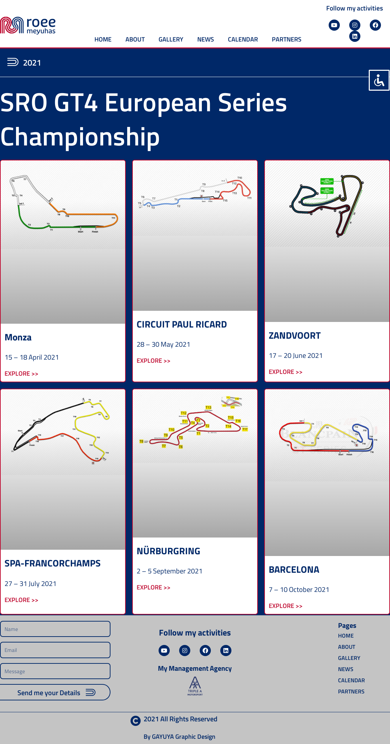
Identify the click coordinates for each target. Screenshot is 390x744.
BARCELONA (294, 569)
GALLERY (171, 39)
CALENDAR (243, 39)
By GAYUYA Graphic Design (179, 736)
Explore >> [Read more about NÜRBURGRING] (153, 587)
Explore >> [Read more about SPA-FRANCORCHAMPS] (21, 599)
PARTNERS (286, 39)
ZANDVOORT (295, 335)
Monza (18, 337)
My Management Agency (195, 668)
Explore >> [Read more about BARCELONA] (286, 605)
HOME (103, 39)
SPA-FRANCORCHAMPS (53, 563)
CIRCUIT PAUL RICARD (182, 324)
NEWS (205, 39)
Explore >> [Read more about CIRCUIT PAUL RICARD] (153, 360)
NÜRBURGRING (168, 550)
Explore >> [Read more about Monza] (21, 373)
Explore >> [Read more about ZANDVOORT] (286, 371)
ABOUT (135, 39)
